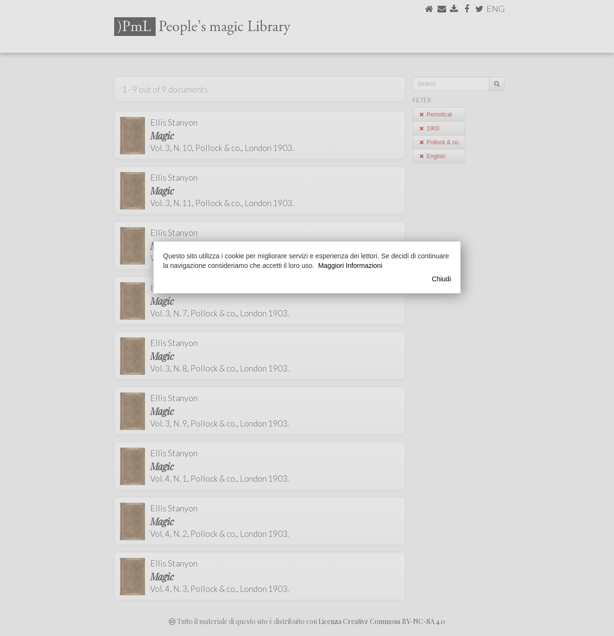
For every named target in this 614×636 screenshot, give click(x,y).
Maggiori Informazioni (350, 265)
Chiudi (441, 279)
